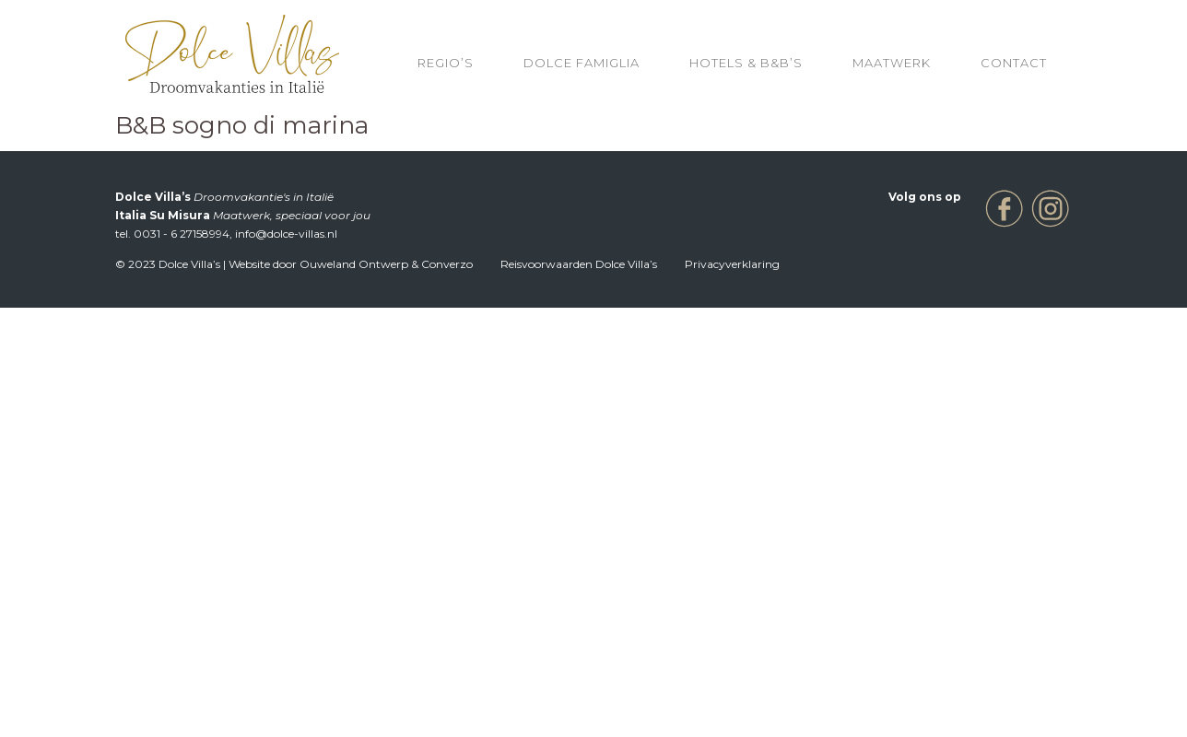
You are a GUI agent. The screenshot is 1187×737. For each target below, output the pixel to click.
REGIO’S (445, 62)
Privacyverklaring (732, 264)
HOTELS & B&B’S (746, 62)
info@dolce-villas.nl (286, 233)
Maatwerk (891, 62)
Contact (1014, 62)
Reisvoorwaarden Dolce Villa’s (578, 264)
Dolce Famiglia (581, 62)
